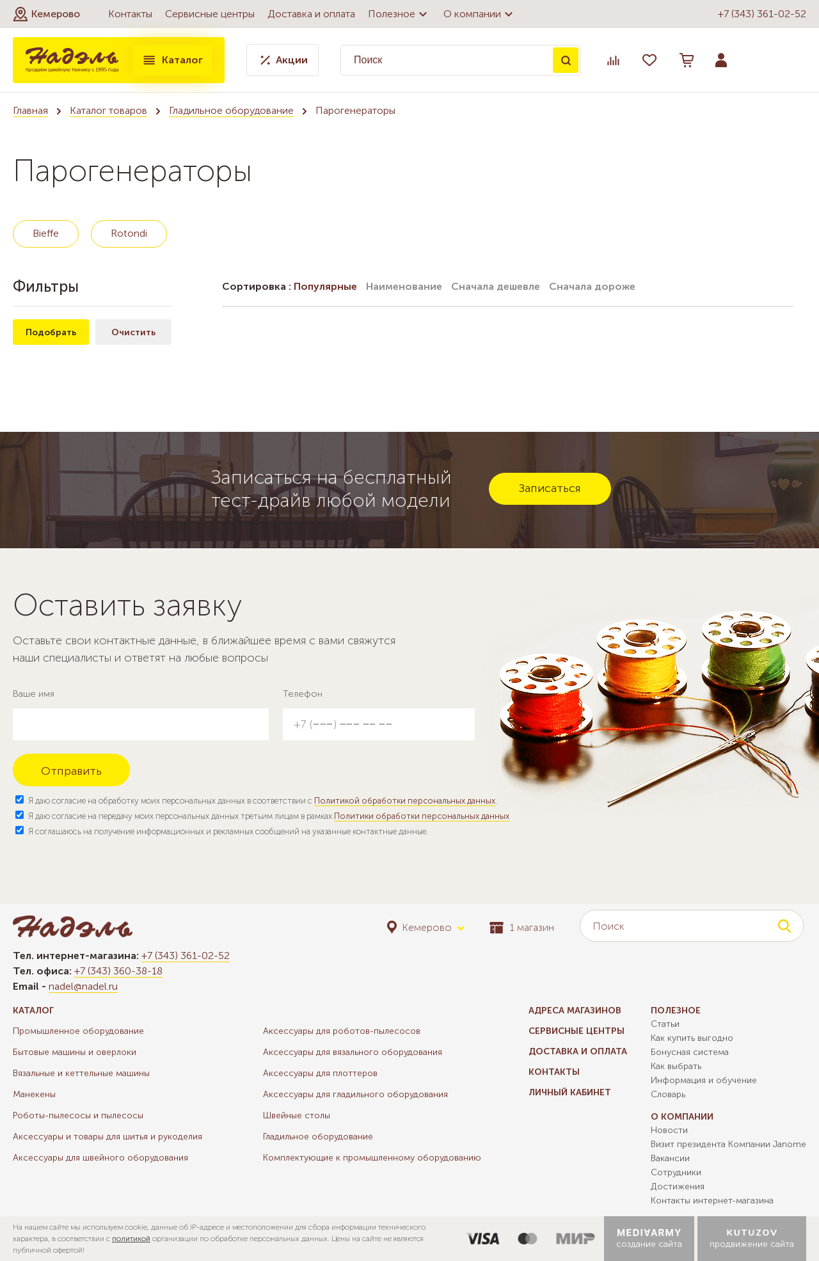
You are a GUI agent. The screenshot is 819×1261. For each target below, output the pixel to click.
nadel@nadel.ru (83, 986)
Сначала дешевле (495, 286)
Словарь (668, 1094)
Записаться (550, 488)
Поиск (565, 60)
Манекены (34, 1094)
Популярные (325, 286)
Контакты (130, 14)
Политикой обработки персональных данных (404, 800)
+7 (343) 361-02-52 (762, 14)
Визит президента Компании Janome (728, 1144)
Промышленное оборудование (78, 1031)
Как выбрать (676, 1066)
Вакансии (670, 1158)
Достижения (677, 1186)
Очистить (133, 332)
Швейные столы (296, 1115)
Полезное (399, 14)
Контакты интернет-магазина (712, 1200)
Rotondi (129, 233)
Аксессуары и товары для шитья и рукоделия (107, 1136)
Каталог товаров (108, 110)
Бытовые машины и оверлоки (74, 1052)
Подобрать (51, 332)
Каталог (172, 60)
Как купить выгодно (692, 1038)
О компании (479, 14)
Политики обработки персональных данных (421, 816)
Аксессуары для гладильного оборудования (355, 1094)
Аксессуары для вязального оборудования (352, 1052)
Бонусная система (690, 1052)
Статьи (665, 1024)
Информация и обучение (704, 1080)
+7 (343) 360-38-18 (118, 971)
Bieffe (46, 233)
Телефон (302, 693)
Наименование (404, 286)
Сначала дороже (592, 286)
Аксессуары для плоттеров (320, 1073)
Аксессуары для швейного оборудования (100, 1157)
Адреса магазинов (575, 1010)
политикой (131, 1238)
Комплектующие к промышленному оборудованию (372, 1157)
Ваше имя (33, 693)
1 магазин (521, 927)
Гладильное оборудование (231, 110)
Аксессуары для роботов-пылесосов (341, 1031)
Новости (669, 1130)
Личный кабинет (570, 1092)
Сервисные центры (210, 14)
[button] (46, 14)
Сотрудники (676, 1172)
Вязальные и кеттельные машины (81, 1073)
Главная (30, 110)
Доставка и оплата (311, 14)
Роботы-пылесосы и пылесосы (78, 1115)
